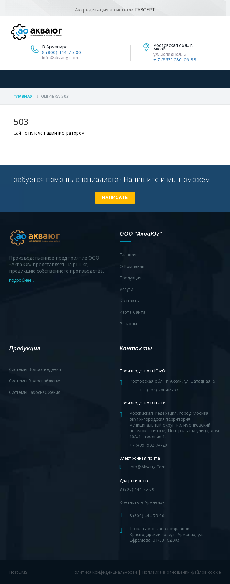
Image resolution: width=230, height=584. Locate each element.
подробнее (21, 280)
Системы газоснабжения (35, 392)
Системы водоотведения (35, 369)
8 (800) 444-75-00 (61, 52)
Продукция (131, 278)
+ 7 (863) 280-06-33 (174, 59)
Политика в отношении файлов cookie (181, 572)
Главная (23, 96)
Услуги (126, 289)
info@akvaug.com (60, 57)
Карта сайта (132, 312)
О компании (132, 266)
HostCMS (18, 572)
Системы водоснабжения (35, 381)
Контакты (130, 300)
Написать (115, 197)
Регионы (128, 323)
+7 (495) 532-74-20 (148, 445)
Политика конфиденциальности (104, 572)
